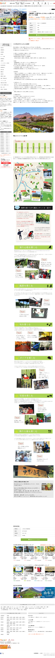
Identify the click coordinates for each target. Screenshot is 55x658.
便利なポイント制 (39, 617)
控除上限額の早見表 (41, 631)
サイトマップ (53, 653)
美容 (7, 608)
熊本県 (17, 631)
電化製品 (25, 609)
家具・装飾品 (3, 608)
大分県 (33, 11)
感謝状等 (26, 608)
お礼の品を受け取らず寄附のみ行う (49, 38)
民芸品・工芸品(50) (4, 89)
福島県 (23, 617)
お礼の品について (39, 621)
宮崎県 (23, 631)
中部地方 (14, 580)
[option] (13, 17)
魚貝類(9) (2, 52)
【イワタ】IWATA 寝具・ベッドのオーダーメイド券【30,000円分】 (28, 574)
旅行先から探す (12, 3)
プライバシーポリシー (47, 653)
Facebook (0, 653)
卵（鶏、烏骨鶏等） (38, 608)
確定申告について (31, 627)
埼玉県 (38, 580)
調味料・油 (11, 608)
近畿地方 (25, 580)
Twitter (3, 653)
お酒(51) (2, 60)
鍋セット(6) (2, 87)
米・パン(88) (3, 56)
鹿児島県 (8, 632)
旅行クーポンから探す (18, 3)
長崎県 (14, 631)
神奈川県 (8, 620)
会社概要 (41, 653)
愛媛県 (14, 629)
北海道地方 (2, 615)
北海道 (8, 615)
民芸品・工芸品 (20, 609)
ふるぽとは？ (45, 617)
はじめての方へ (33, 3)
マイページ (42, 3)
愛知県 (17, 580)
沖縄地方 (2, 634)
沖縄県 (8, 634)
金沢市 (51, 580)
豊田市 (19, 580)
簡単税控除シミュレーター (32, 631)
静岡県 (11, 623)
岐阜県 (8, 623)
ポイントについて (46, 621)
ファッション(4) (3, 80)
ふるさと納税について (31, 621)
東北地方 (2, 617)
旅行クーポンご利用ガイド (22, 3)
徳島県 (8, 629)
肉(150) (2, 54)
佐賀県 (11, 631)
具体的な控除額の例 (49, 631)
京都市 (30, 580)
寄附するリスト (45, 3)
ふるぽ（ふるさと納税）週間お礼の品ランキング (36, 634)
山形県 (20, 617)
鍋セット (44, 608)
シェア (50, 9)
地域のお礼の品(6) (4, 82)
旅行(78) (2, 47)
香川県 (11, 629)
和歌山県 (8, 626)
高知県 (17, 629)
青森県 (8, 617)
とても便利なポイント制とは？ (34, 40)
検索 (48, 3)
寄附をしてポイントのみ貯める (35, 38)
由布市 (35, 11)
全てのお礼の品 (27, 3)
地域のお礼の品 (31, 608)
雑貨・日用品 (16, 608)
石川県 (49, 580)
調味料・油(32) (3, 76)
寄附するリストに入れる (35, 539)
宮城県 (14, 617)
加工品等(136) (3, 65)
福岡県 (8, 631)
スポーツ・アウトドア (12, 609)
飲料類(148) (2, 67)
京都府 (28, 580)
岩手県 (11, 617)
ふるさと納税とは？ (31, 617)
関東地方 (35, 580)
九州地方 (30, 11)
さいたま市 (40, 580)
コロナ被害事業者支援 (4, 609)
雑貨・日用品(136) (4, 78)
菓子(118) (2, 69)
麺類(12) (2, 71)
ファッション (21, 608)
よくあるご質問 (38, 3)
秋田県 (17, 617)
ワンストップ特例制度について (40, 627)
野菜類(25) (2, 58)
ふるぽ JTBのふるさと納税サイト (3, 3)
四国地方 (2, 629)
